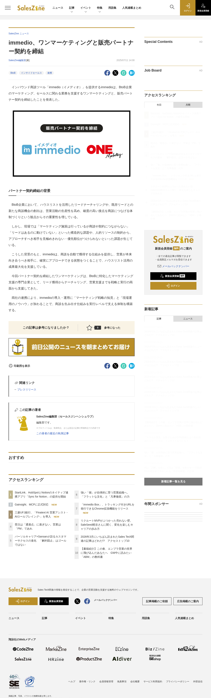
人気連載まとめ (131, 7)
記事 (71, 8)
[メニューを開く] (8, 8)
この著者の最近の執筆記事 (52, 433)
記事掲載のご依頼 (157, 601)
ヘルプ (71, 681)
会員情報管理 (106, 681)
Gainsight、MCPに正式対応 (31, 504)
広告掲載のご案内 (188, 601)
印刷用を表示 (19, 365)
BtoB (13, 73)
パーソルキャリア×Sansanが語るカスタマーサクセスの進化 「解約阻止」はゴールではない (40, 540)
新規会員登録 (172, 276)
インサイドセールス (31, 73)
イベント (85, 8)
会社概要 (135, 681)
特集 (99, 8)
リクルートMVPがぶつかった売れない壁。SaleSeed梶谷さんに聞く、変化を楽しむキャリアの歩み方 (107, 524)
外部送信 (197, 681)
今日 (159, 105)
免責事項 (121, 681)
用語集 (112, 7)
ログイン (173, 286)
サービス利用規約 (153, 681)
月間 (188, 105)
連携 (49, 73)
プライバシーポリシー (177, 681)
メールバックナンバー (173, 266)
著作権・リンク (87, 681)
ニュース (57, 7)
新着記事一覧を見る (173, 481)
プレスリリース (26, 389)
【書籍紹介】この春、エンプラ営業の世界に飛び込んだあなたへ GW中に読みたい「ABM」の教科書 (106, 552)
